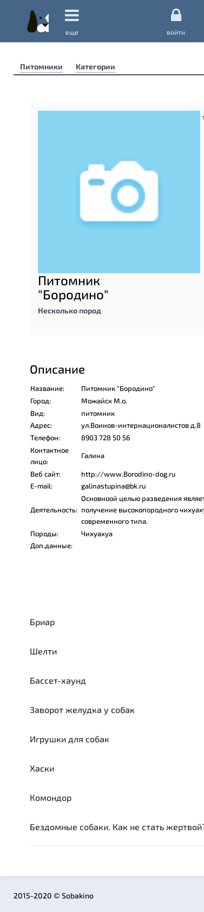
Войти (176, 21)
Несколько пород (69, 310)
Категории (95, 66)
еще (72, 21)
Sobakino (38, 21)
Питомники (41, 66)
